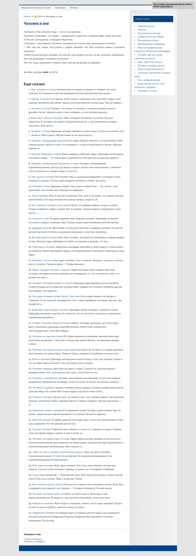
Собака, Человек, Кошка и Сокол (51, 323)
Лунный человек (42, 429)
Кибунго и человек (43, 503)
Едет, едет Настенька (150, 62)
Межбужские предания (151, 44)
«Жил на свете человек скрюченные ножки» (58, 452)
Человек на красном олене (48, 336)
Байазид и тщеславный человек (50, 309)
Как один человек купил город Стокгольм (56, 296)
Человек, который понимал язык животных (57, 349)
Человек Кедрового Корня (46, 154)
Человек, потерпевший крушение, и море (55, 163)
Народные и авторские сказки (36, 7)
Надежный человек (43, 512)
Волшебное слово (148, 40)
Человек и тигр (41, 186)
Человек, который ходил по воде (51, 438)
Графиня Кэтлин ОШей (151, 36)
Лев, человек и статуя (43, 89)
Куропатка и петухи (149, 33)
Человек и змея (41, 218)
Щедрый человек (42, 228)
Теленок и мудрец (34, 541)
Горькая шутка (146, 26)
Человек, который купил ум (48, 494)
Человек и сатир (41, 108)
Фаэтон (142, 29)
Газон (36, 475)
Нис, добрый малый (149, 80)
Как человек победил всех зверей (52, 205)
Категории (60, 7)
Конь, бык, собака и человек (47, 118)
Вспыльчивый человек (45, 237)
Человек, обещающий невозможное (52, 140)
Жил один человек (43, 465)
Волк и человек (41, 359)
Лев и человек (40, 195)
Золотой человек (42, 419)
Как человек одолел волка (47, 484)
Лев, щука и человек (43, 176)
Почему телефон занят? (151, 65)
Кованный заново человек (47, 410)
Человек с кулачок (43, 260)
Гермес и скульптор (42, 99)
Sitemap (74, 7)
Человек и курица (42, 387)
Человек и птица (41, 131)
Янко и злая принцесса (151, 69)
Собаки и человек (42, 397)
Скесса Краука (33, 539)
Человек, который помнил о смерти (53, 283)
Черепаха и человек (44, 247)
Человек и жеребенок (45, 378)
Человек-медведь (42, 368)
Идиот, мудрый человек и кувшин (51, 269)
